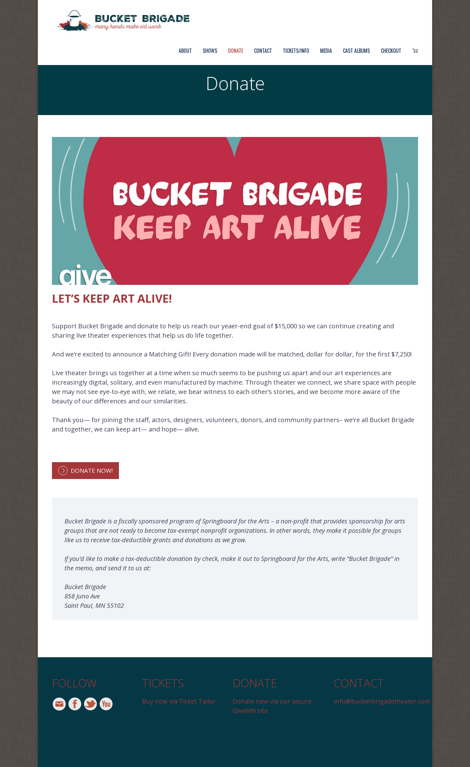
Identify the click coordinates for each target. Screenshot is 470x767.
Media (326, 50)
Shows (210, 50)
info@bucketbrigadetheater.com (382, 701)
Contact (263, 50)
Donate (235, 50)
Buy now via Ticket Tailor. (179, 701)
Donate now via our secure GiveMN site (272, 706)
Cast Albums (356, 50)
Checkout (391, 50)
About (185, 50)
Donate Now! (92, 471)
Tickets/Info (296, 50)
